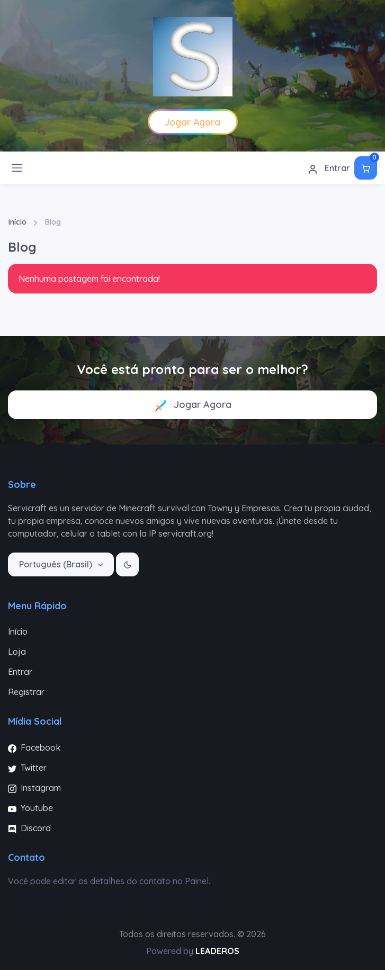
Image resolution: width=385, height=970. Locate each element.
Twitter (27, 767)
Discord (29, 828)
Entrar (329, 168)
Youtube (30, 808)
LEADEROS (217, 951)
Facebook (34, 747)
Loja (17, 651)
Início (17, 222)
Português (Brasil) (56, 564)
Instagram (34, 787)
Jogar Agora (192, 405)
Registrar (26, 692)
